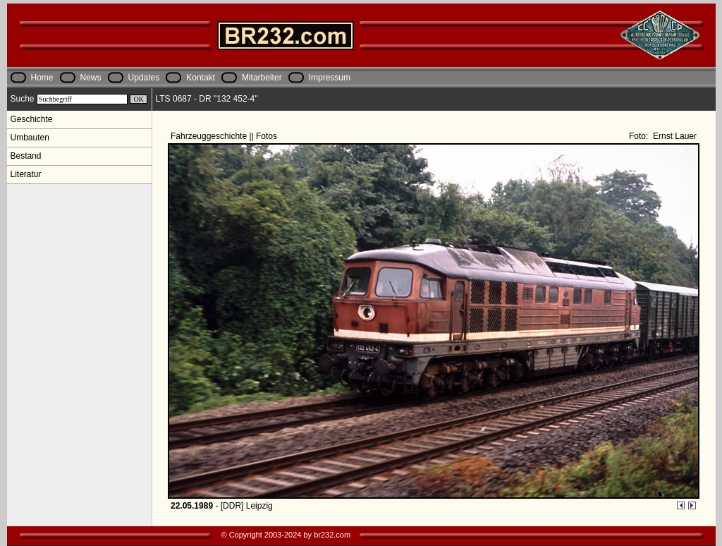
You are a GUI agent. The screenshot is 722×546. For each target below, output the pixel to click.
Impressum (329, 78)
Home (42, 78)
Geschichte (32, 119)
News (91, 78)
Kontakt (200, 78)
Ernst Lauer (674, 136)
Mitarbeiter (262, 78)
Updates (144, 78)
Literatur (26, 174)
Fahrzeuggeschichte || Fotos (225, 136)
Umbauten (30, 137)
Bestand (26, 156)
